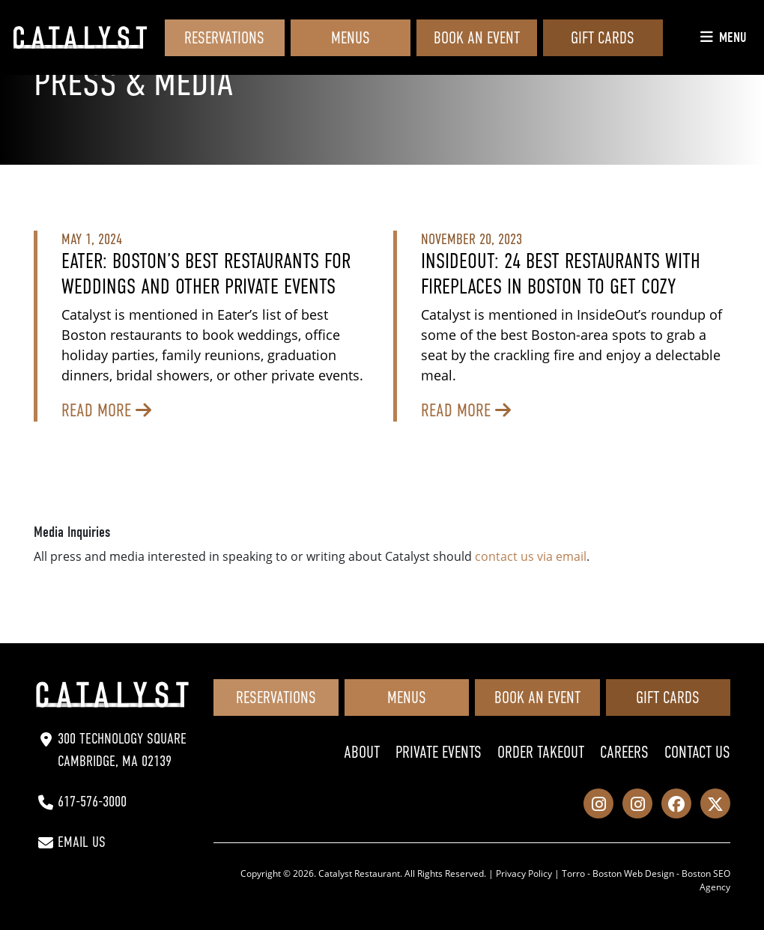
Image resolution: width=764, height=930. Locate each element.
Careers (624, 752)
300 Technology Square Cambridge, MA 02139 (122, 750)
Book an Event (477, 37)
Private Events (438, 752)
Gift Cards (602, 37)
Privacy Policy (524, 873)
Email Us (82, 842)
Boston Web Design (633, 873)
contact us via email (530, 556)
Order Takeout (540, 752)
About (362, 752)
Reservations (224, 37)
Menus (350, 37)
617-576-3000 (92, 801)
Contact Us (697, 752)
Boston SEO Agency (706, 880)
